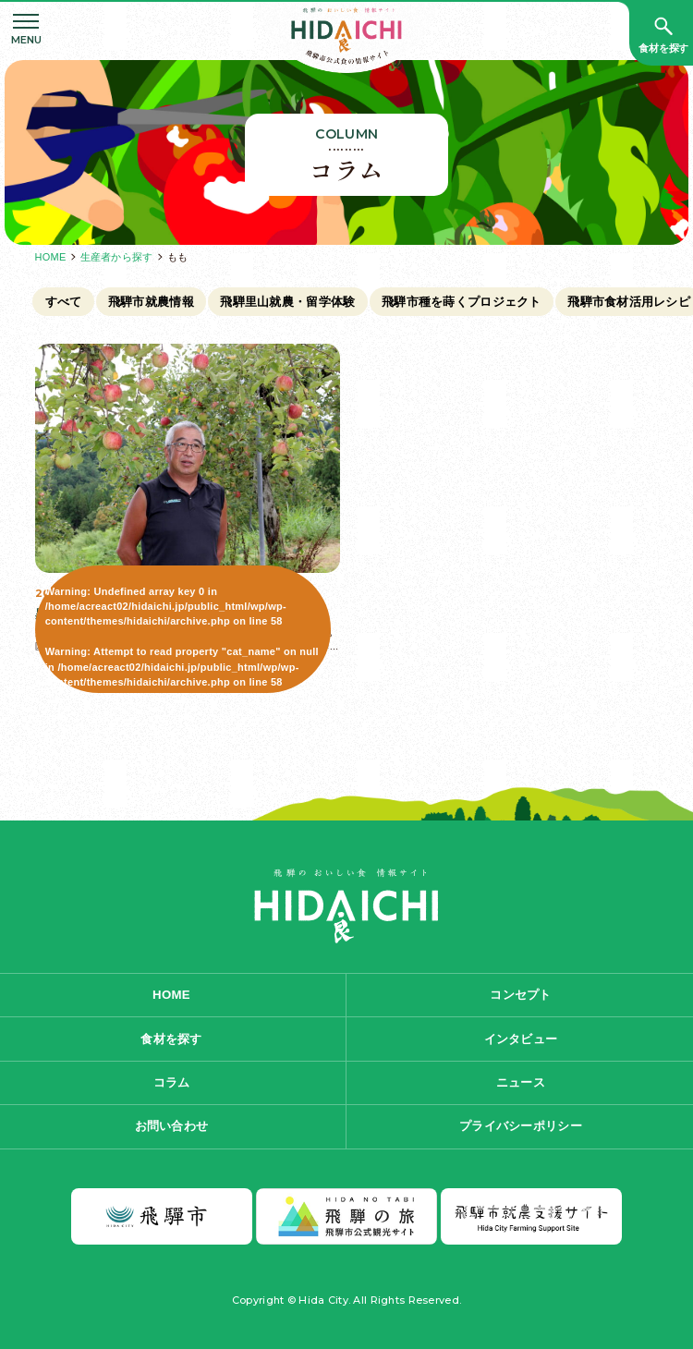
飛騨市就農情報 (151, 302)
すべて (63, 302)
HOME (51, 256)
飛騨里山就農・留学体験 (287, 302)
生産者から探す (116, 256)
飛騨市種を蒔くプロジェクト (461, 302)
